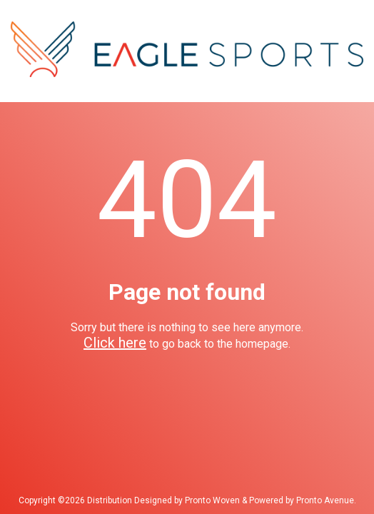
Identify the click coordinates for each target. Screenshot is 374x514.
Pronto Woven (212, 500)
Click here (115, 342)
